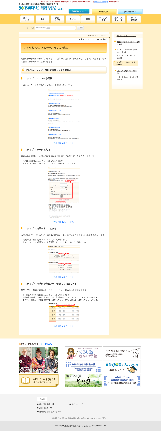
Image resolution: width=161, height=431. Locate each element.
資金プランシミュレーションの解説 (128, 43)
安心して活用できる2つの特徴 (127, 72)
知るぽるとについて (79, 11)
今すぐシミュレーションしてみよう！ (127, 78)
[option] (25, 360)
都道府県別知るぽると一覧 (50, 412)
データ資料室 (134, 19)
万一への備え (103, 19)
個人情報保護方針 (46, 404)
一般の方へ (104, 12)
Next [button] (56, 361)
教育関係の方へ (130, 12)
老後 (88, 19)
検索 (81, 28)
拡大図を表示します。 (65, 143)
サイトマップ (77, 404)
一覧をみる (47, 344)
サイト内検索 (30, 28)
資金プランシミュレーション (126, 36)
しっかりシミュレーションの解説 (127, 63)
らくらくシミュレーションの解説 (126, 57)
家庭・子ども (58, 19)
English (42, 399)
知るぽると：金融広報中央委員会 (41, 8)
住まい (73, 19)
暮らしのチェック (118, 19)
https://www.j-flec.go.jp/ (101, 1)
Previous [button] (20, 361)
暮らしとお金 (27, 19)
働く (42, 19)
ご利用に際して (45, 408)
